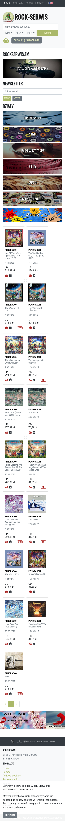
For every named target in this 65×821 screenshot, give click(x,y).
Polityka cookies (12, 775)
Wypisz (17, 98)
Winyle (32, 134)
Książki (32, 183)
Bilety (32, 166)
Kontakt (39, 3)
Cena (18, 32)
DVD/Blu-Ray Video (32, 150)
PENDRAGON (11, 250)
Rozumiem (10, 815)
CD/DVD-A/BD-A (32, 118)
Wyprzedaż (32, 215)
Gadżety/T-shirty (32, 199)
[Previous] (5, 704)
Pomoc (29, 3)
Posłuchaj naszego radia (32, 68)
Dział (7, 32)
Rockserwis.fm (11, 779)
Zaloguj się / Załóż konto (27, 40)
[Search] (30, 27)
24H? (29, 32)
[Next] (17, 704)
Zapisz (7, 98)
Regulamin (17, 3)
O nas (7, 3)
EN (49, 3)
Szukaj (47, 32)
